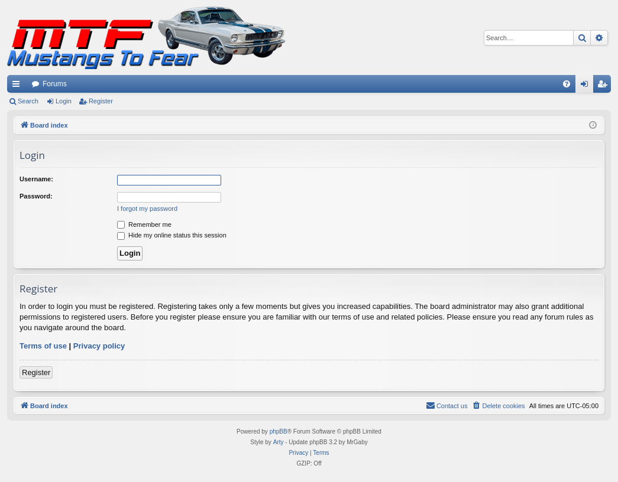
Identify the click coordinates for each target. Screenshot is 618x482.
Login (64, 101)
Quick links (18, 86)
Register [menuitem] (604, 86)
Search (28, 101)
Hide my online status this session (172, 235)
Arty (278, 442)
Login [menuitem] (587, 86)
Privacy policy (99, 345)
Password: (36, 196)
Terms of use (43, 345)
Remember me (144, 224)
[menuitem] (566, 84)
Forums (55, 84)
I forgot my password (147, 208)
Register (101, 101)
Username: (36, 179)
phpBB (278, 431)
